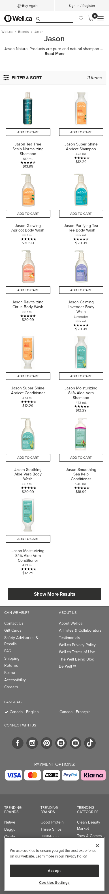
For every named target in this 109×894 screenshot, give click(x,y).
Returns (11, 665)
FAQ (8, 651)
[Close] (97, 845)
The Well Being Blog (76, 659)
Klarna (9, 673)
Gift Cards (13, 630)
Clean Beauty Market (88, 825)
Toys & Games (89, 836)
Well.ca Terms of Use (77, 652)
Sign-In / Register (82, 5)
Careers (11, 687)
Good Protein (52, 822)
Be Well (67, 666)
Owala (9, 837)
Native (9, 822)
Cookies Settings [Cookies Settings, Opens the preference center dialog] (54, 882)
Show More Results (54, 594)
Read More (55, 54)
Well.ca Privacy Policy (77, 645)
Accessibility (15, 680)
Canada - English (24, 712)
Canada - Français (75, 712)
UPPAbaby (49, 837)
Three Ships (51, 829)
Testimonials (69, 638)
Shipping (12, 658)
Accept (54, 870)
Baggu (10, 829)
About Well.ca (70, 623)
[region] (54, 864)
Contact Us (13, 623)
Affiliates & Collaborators (80, 630)
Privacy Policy (75, 856)
